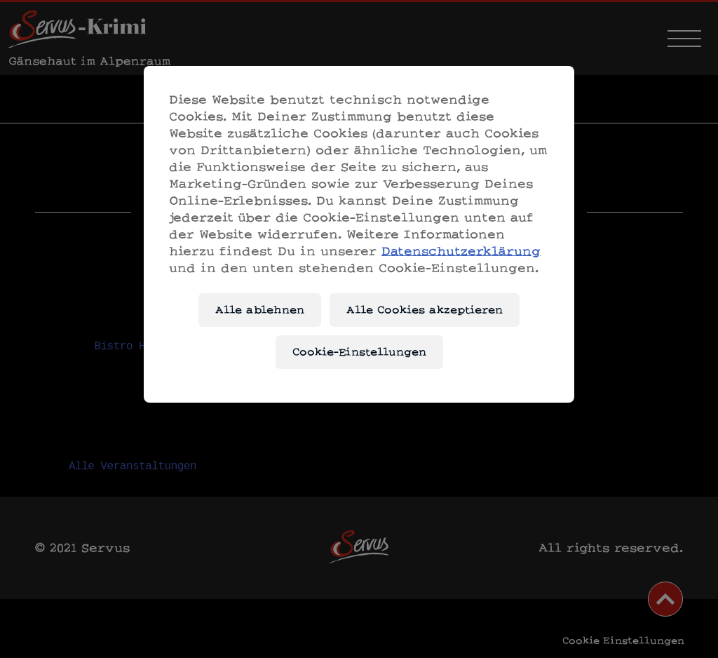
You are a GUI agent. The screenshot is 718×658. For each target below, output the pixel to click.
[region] (359, 234)
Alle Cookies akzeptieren (424, 310)
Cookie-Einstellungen (359, 352)
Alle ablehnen (259, 310)
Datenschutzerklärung (461, 250)
